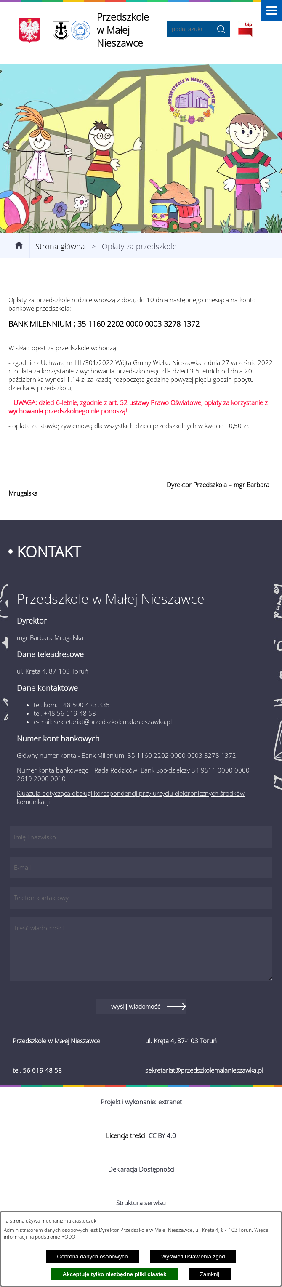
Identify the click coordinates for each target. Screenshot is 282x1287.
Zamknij (210, 1274)
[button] (271, 10)
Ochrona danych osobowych (92, 1256)
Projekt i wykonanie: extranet (141, 1102)
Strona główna (60, 246)
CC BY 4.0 (162, 1135)
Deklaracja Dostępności (141, 1169)
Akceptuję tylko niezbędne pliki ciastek (115, 1274)
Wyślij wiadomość (135, 1006)
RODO (68, 1236)
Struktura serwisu (141, 1203)
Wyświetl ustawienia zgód (193, 1256)
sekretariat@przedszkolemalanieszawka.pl (113, 721)
